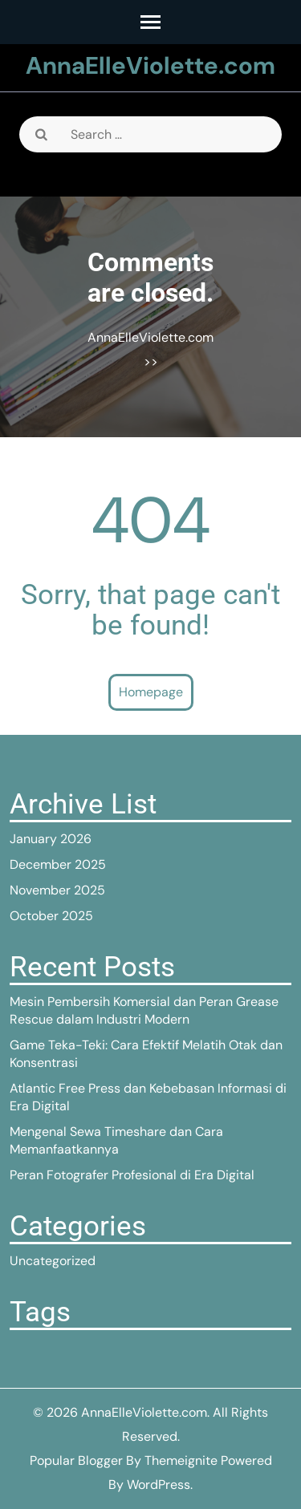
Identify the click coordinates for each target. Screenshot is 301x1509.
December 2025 (58, 864)
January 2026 (51, 838)
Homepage (151, 692)
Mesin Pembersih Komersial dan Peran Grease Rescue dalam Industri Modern (144, 1010)
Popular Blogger (76, 1460)
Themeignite (181, 1460)
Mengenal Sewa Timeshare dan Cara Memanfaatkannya (116, 1140)
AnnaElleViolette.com (150, 65)
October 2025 (51, 915)
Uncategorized (53, 1260)
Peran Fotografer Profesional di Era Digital (132, 1174)
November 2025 (57, 890)
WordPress (158, 1484)
